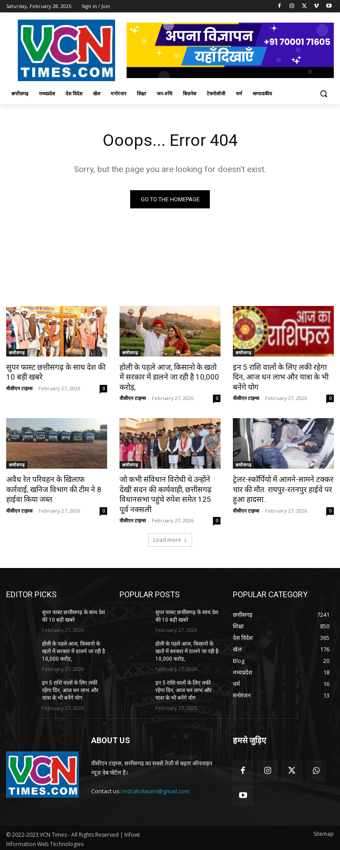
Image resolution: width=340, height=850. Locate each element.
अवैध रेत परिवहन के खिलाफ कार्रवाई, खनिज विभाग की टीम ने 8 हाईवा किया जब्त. (56, 488)
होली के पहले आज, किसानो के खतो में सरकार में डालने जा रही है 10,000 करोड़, (169, 377)
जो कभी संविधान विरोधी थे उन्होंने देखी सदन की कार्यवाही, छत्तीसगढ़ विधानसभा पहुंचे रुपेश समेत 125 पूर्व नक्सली (169, 493)
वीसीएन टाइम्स (19, 387)
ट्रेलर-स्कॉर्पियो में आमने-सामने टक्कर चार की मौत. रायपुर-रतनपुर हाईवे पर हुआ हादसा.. (282, 488)
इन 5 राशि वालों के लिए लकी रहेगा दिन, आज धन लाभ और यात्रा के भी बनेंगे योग (279, 377)
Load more (170, 539)
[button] (323, 93)
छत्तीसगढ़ (17, 352)
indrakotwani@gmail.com (155, 789)
